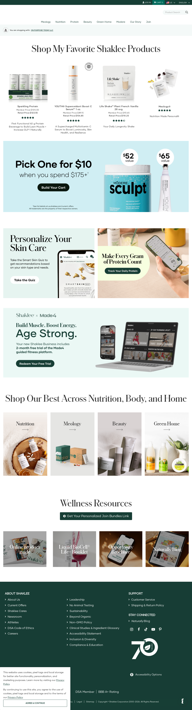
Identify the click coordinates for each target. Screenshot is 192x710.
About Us (14, 599)
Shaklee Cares (18, 611)
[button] (182, 701)
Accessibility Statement (86, 635)
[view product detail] (28, 82)
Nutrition (60, 21)
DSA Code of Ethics (22, 629)
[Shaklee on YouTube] (153, 630)
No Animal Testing (82, 605)
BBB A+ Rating (108, 692)
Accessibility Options (148, 675)
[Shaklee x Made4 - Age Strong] (96, 343)
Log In (146, 2)
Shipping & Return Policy (148, 605)
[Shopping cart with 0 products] (158, 2)
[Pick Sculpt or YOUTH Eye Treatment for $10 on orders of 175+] (96, 176)
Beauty (88, 21)
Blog (141, 621)
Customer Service (143, 599)
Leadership (77, 599)
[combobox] (174, 12)
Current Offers (18, 605)
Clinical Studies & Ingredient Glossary (96, 629)
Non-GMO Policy (81, 623)
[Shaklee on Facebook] (139, 630)
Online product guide (25, 549)
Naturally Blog (167, 549)
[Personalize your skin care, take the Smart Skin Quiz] (48, 263)
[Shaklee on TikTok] (146, 628)
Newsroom (15, 617)
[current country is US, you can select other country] (171, 2)
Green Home (104, 21)
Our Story (135, 21)
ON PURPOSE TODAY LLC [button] (42, 30)
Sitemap (90, 702)
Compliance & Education (87, 647)
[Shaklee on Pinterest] (160, 630)
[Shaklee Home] (96, 12)
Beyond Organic (81, 617)
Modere (120, 21)
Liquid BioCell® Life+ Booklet (74, 549)
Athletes (13, 623)
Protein (74, 21)
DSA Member (85, 692)
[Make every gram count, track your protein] (143, 263)
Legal (79, 702)
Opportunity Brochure (120, 549)
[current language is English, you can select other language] (184, 2)
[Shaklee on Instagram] (131, 630)
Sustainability (79, 611)
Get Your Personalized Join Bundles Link (98, 516)
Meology (46, 21)
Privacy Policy (15, 697)
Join (148, 21)
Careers (13, 635)
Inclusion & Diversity (83, 641)
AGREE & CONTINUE (35, 703)
